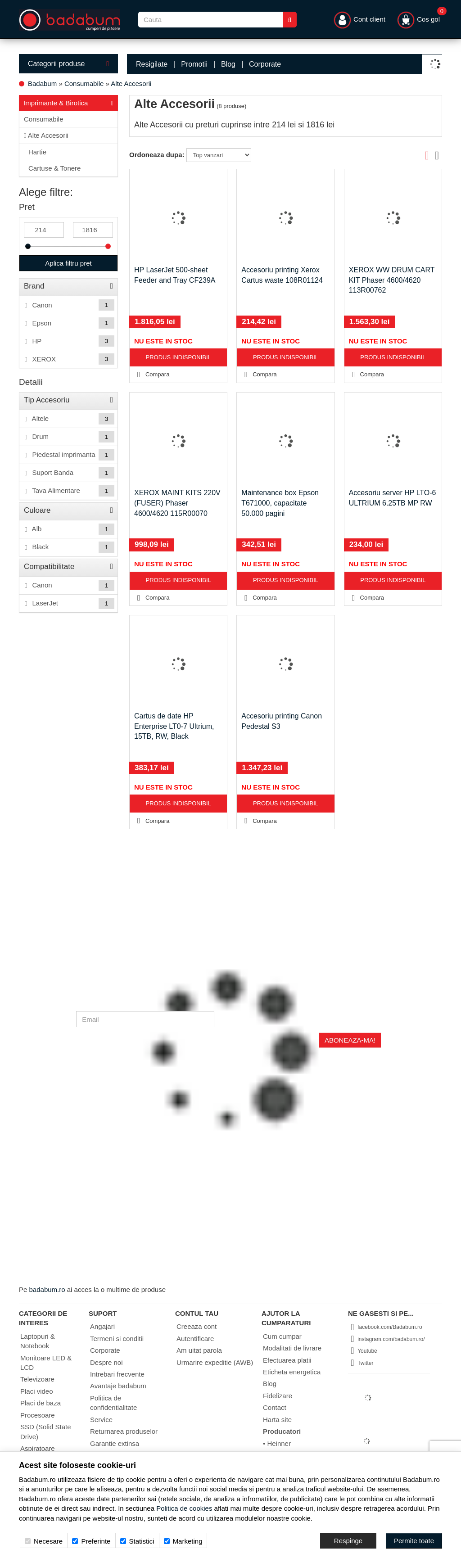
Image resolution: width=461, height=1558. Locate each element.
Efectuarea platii (287, 1360)
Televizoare (37, 1379)
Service (101, 1419)
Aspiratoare (37, 1448)
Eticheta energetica (292, 1372)
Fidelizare (277, 1396)
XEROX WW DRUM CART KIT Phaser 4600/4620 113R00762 (392, 280)
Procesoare (37, 1415)
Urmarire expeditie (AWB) (214, 1362)
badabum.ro (47, 1289)
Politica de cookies (184, 1508)
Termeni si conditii (117, 1338)
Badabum (42, 83)
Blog (228, 64)
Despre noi (106, 1362)
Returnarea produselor (124, 1431)
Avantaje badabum (118, 1386)
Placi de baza (40, 1403)
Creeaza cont (196, 1326)
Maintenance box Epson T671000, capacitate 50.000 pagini (280, 503)
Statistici (137, 1541)
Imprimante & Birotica (68, 102)
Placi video (36, 1391)
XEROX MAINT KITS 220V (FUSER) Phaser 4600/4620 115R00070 (177, 503)
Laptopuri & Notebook (37, 1341)
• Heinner (277, 1443)
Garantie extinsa (114, 1443)
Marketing (183, 1541)
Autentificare (195, 1338)
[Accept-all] (414, 1541)
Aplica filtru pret (68, 263)
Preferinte (91, 1541)
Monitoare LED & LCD (46, 1362)
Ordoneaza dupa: (157, 154)
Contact (274, 1407)
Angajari (102, 1326)
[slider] (28, 246)
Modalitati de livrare (292, 1348)
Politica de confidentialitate (113, 1402)
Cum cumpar (282, 1336)
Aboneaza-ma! (350, 1040)
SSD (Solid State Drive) (45, 1431)
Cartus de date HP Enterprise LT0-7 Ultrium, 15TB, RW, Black (174, 726)
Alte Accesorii (131, 83)
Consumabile (84, 83)
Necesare (44, 1541)
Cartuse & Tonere (54, 168)
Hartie (37, 152)
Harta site (277, 1419)
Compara (151, 374)
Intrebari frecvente (117, 1374)
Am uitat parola (199, 1350)
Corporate (265, 64)
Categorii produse (68, 64)
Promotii (194, 64)
